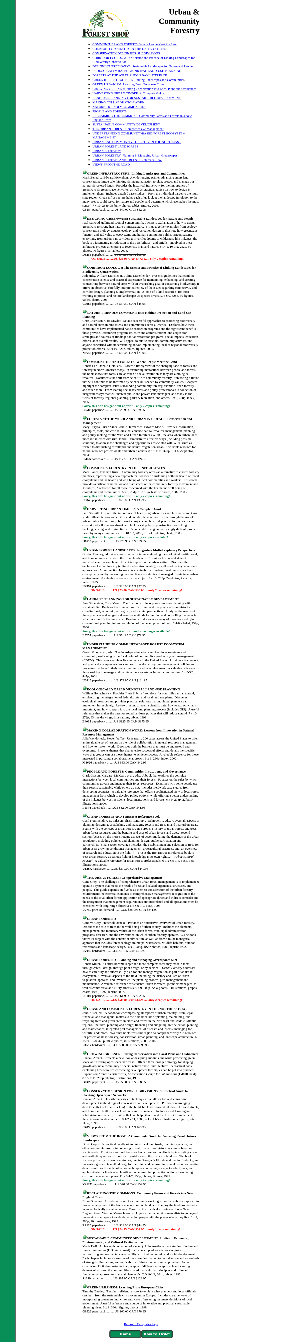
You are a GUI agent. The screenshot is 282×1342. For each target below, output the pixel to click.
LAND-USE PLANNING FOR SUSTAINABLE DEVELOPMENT (136, 98)
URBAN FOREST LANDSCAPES (115, 146)
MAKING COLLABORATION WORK (118, 102)
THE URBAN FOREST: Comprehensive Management (128, 129)
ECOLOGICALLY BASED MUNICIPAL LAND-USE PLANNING (136, 71)
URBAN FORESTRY (106, 151)
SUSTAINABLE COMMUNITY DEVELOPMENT (126, 124)
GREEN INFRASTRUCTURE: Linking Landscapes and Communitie (137, 80)
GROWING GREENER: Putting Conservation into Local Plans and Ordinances (144, 89)
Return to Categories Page (141, 1324)
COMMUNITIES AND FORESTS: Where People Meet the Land (134, 44)
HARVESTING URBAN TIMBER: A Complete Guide (128, 93)
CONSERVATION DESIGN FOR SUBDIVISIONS (126, 53)
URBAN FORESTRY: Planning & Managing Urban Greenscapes (134, 155)
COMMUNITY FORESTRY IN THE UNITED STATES (129, 49)
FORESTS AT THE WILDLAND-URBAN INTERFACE (129, 75)
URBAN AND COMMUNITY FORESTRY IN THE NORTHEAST (136, 142)
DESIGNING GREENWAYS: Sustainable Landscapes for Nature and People (142, 66)
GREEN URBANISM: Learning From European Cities (128, 84)
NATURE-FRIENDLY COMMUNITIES (119, 107)
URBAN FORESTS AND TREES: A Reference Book (127, 160)
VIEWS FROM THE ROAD (111, 164)
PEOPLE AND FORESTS (109, 111)
